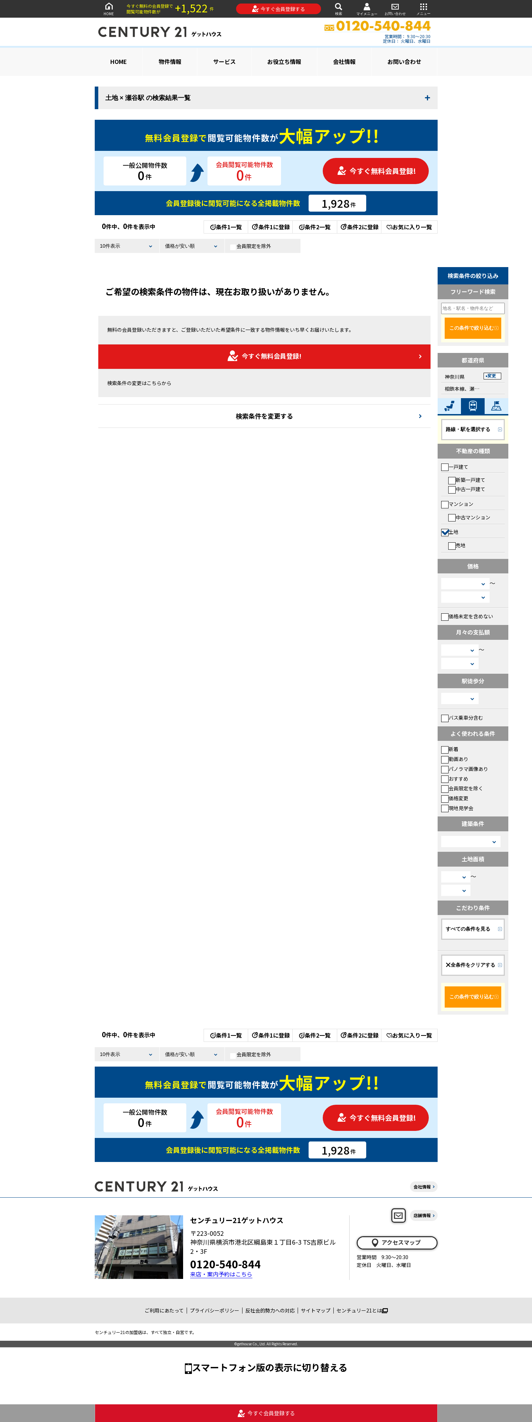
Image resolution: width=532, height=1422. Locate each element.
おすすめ (454, 778)
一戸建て (454, 466)
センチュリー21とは (362, 1310)
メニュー (423, 9)
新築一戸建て (466, 479)
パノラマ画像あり (464, 768)
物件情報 (170, 61)
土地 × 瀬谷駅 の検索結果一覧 (148, 97)
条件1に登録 (270, 227)
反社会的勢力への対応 (270, 1310)
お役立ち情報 (284, 61)
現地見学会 (457, 808)
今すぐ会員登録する (278, 8)
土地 (449, 531)
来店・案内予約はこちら (221, 1274)
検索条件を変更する (264, 415)
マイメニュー (367, 9)
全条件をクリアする (470, 965)
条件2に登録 (359, 227)
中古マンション (469, 517)
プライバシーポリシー (214, 1310)
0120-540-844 (225, 1263)
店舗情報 (422, 1215)
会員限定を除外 (250, 246)
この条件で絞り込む (471, 328)
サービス (224, 61)
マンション (457, 503)
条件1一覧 (226, 227)
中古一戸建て (466, 488)
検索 (339, 9)
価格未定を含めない (467, 616)
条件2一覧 (315, 227)
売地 (457, 545)
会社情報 (344, 61)
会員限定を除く (462, 788)
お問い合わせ (395, 9)
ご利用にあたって (164, 1310)
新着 (449, 749)
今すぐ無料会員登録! (376, 171)
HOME (109, 8)
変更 (491, 375)
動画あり (454, 758)
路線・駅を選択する (468, 429)
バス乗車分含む (462, 717)
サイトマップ (316, 1310)
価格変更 (454, 798)
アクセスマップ (395, 1242)
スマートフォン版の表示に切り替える (269, 1367)
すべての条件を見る (468, 929)
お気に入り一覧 (409, 227)
